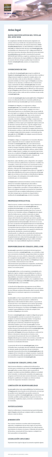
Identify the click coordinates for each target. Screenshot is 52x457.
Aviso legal (10, 454)
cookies (26, 454)
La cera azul (10, 13)
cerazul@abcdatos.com (14, 54)
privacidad (21, 454)
